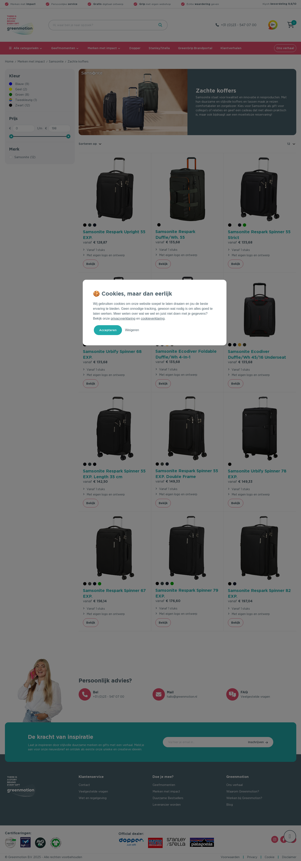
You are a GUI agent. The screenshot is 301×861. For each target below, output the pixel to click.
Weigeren (132, 330)
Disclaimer (289, 857)
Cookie (270, 857)
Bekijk (90, 264)
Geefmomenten (63, 48)
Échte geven (203, 4)
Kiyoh (279, 3)
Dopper (134, 48)
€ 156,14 (95, 601)
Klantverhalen (231, 48)
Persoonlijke (64, 4)
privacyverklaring (123, 318)
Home (9, 61)
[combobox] (101, 25)
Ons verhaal (285, 48)
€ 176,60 (167, 601)
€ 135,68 (167, 242)
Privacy (252, 857)
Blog (229, 804)
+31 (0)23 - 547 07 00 (238, 25)
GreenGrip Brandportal (195, 48)
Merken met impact (102, 48)
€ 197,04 (240, 601)
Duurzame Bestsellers (168, 798)
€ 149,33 (167, 481)
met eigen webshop (155, 4)
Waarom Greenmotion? (242, 791)
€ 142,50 (95, 482)
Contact (84, 785)
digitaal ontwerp (108, 4)
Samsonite (56, 61)
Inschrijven (256, 742)
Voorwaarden (230, 857)
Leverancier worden (167, 804)
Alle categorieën (24, 48)
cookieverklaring (153, 318)
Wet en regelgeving (93, 798)
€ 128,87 (95, 242)
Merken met (23, 4)
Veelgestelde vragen (93, 791)
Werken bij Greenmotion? (244, 798)
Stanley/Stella (159, 48)
